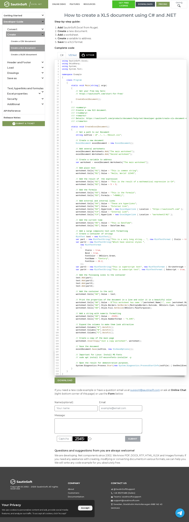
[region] (47, 508)
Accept (85, 508)
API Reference (12, 110)
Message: (60, 415)
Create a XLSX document (24, 54)
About (71, 489)
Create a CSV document (23, 41)
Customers (73, 493)
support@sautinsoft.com (145, 390)
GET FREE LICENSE (124, 4)
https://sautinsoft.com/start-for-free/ (101, 94)
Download (65, 380)
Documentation (76, 496)
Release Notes (12, 117)
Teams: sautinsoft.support (127, 496)
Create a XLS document (23, 48)
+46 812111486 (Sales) (124, 493)
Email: (102, 402)
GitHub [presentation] (88, 55)
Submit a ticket (23, 123)
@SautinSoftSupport (124, 489)
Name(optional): (64, 402)
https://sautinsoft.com (166, 209)
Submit (132, 438)
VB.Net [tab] (72, 55)
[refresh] (90, 439)
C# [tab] (61, 55)
